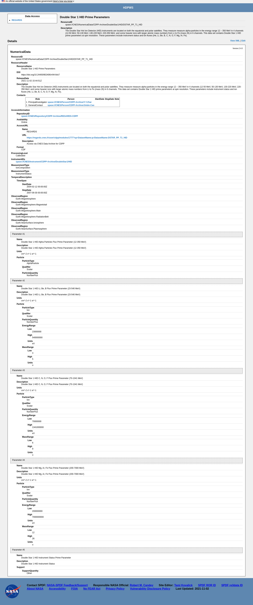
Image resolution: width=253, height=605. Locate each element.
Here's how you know (62, 1)
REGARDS (17, 20)
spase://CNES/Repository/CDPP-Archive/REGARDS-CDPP (49, 116)
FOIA (74, 588)
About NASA (35, 588)
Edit (243, 41)
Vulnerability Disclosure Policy (150, 588)
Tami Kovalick (183, 585)
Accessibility (57, 588)
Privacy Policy (115, 588)
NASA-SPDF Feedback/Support (67, 585)
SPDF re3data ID (232, 585)
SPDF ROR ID (207, 585)
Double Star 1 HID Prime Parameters (85, 17)
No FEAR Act (91, 588)
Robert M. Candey (141, 585)
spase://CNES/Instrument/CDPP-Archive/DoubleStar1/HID (44, 161)
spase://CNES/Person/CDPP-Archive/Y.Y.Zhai (70, 102)
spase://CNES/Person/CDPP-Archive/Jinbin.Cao (71, 105)
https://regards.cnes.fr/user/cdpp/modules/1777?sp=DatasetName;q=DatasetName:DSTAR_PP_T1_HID (77, 137)
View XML (235, 41)
